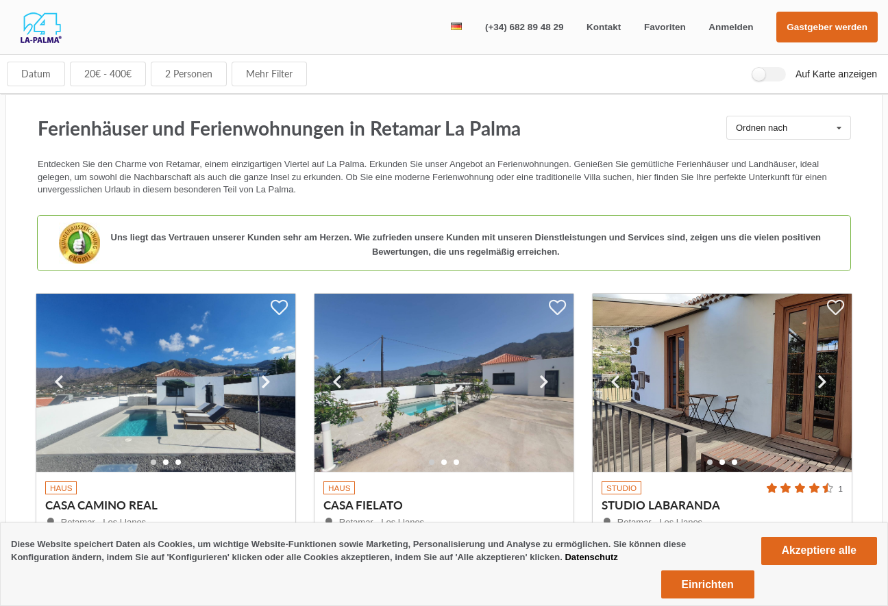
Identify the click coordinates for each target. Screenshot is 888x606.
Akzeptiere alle (819, 550)
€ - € (108, 73)
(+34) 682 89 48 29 (524, 27)
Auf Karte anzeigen (836, 73)
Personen (188, 73)
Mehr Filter (269, 73)
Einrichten (708, 584)
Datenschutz (591, 557)
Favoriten (665, 27)
